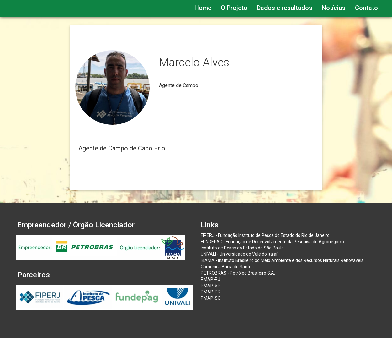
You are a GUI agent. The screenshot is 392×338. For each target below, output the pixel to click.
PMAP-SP (210, 285)
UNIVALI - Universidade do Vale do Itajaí (239, 254)
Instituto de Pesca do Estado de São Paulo (242, 247)
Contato (366, 8)
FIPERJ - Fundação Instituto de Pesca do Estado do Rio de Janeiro (265, 235)
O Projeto (234, 8)
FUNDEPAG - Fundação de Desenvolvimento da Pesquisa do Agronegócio (272, 241)
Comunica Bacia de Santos (227, 266)
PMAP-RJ (210, 279)
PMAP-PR (210, 291)
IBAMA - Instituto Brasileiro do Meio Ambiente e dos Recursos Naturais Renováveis (282, 260)
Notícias (334, 8)
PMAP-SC (210, 298)
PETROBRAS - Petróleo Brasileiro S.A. (238, 272)
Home (202, 8)
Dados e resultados (284, 8)
